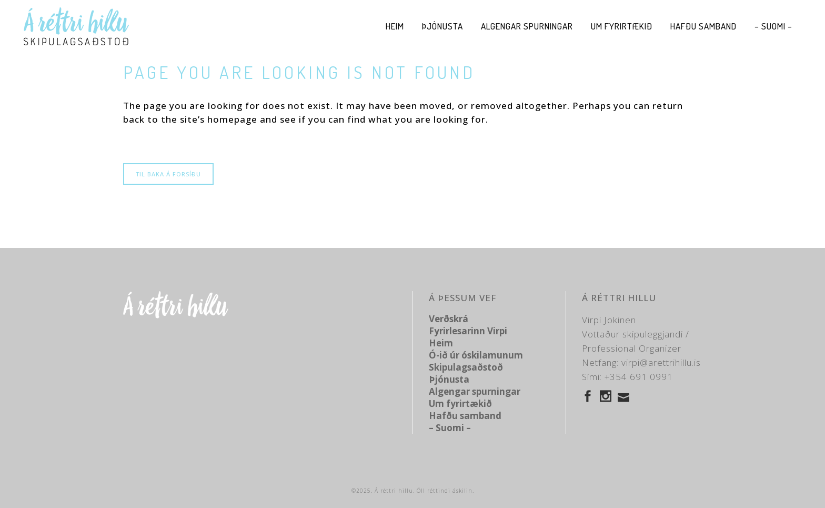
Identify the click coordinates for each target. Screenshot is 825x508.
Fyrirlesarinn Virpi (468, 331)
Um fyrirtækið (460, 403)
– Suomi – (450, 428)
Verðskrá (448, 319)
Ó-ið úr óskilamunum (476, 355)
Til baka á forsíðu (168, 174)
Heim (441, 343)
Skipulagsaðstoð (466, 367)
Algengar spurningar (474, 391)
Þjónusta (449, 379)
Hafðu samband (465, 416)
